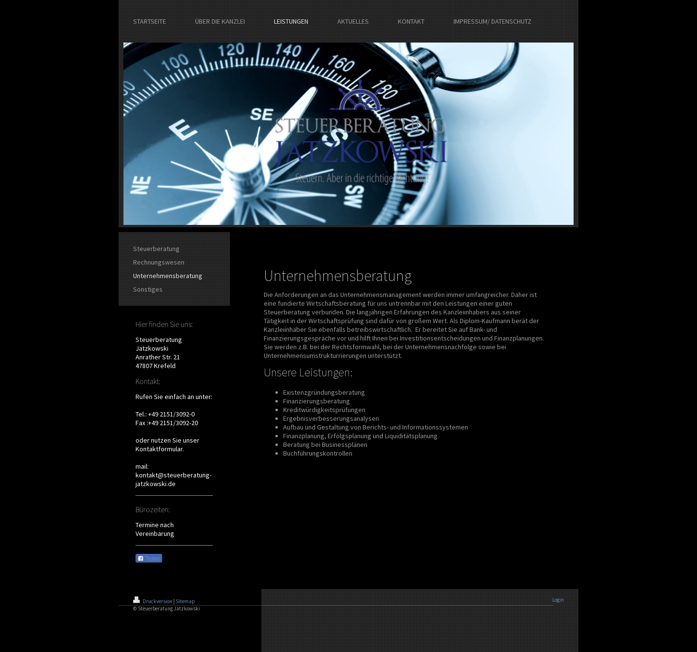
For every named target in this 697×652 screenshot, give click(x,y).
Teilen (148, 558)
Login (558, 599)
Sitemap (185, 601)
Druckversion (153, 601)
